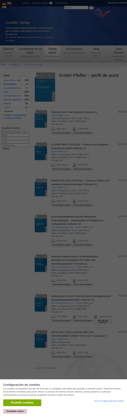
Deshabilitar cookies (15, 411)
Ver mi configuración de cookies (109, 401)
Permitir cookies (22, 402)
